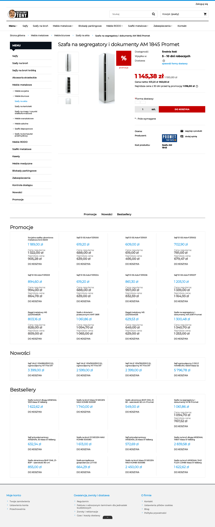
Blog (146, 509)
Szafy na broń (20, 63)
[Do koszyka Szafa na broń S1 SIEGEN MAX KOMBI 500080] (91, 449)
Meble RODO (20, 142)
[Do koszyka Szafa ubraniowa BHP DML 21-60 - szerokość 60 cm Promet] (140, 412)
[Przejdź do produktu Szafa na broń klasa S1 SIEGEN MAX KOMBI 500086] (140, 461)
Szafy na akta (21, 101)
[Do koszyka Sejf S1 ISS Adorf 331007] (188, 301)
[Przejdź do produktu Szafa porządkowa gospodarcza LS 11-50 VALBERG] (91, 461)
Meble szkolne (21, 123)
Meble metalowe (22, 84)
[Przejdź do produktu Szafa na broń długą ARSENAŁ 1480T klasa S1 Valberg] (188, 438)
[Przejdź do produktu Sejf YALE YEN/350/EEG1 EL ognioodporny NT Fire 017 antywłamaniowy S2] (140, 364)
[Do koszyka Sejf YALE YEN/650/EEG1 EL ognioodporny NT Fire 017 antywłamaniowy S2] (42, 375)
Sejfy (15, 56)
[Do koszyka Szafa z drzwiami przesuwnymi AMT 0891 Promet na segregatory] (91, 339)
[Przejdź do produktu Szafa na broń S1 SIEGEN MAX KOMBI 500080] (91, 438)
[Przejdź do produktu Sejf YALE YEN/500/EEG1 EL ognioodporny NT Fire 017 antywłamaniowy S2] (91, 364)
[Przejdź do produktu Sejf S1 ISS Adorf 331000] (91, 239)
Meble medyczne (22, 163)
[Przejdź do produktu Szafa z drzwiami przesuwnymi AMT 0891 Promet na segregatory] (91, 313)
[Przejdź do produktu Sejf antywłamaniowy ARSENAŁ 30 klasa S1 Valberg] (42, 438)
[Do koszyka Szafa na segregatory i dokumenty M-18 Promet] (188, 426)
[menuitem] (13, 26)
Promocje (18, 199)
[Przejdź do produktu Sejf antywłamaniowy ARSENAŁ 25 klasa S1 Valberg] (140, 438)
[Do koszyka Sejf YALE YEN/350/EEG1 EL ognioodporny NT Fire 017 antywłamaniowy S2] (140, 375)
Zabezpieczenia (21, 178)
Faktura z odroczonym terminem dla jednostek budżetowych (102, 506)
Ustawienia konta (19, 505)
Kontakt (148, 501)
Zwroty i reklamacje (87, 511)
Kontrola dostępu (22, 185)
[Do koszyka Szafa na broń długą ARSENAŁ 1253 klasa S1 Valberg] (42, 412)
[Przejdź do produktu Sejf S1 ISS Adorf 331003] (42, 276)
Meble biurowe (22, 96)
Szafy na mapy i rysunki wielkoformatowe (26, 112)
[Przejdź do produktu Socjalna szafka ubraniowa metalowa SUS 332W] (42, 239)
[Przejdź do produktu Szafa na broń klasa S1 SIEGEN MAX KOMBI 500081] (91, 401)
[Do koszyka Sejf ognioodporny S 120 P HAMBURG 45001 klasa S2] (188, 375)
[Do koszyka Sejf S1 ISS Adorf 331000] (91, 264)
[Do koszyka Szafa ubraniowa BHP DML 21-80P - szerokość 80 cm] (42, 472)
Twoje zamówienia (20, 501)
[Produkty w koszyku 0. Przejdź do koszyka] (184, 14)
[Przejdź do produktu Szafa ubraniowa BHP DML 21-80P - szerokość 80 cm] (42, 461)
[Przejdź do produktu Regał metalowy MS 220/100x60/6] (42, 313)
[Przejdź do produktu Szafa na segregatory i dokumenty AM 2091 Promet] (188, 313)
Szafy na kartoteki (23, 106)
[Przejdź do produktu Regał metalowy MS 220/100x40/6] (140, 313)
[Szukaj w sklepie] (130, 14)
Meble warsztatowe (24, 118)
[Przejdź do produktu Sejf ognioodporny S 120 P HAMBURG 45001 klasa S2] (188, 364)
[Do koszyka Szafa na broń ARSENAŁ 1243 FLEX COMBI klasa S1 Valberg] (188, 472)
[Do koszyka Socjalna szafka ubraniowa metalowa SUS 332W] (42, 264)
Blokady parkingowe (24, 170)
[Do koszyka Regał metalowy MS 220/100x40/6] (140, 339)
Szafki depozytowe (24, 129)
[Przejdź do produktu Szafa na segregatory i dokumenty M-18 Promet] (188, 401)
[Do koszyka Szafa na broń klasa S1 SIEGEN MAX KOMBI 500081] (91, 412)
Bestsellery (124, 214)
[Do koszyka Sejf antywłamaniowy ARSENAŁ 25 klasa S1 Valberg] (140, 449)
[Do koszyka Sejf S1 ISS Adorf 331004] (91, 301)
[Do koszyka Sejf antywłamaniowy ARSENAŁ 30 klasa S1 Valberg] (42, 449)
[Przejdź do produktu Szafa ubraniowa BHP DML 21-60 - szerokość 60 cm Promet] (140, 401)
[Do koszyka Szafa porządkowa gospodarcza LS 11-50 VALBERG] (91, 472)
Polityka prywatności (155, 513)
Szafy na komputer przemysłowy (24, 135)
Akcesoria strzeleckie (24, 77)
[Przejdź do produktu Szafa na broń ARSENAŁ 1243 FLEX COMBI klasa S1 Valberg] (188, 461)
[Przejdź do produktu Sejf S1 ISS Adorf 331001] (140, 239)
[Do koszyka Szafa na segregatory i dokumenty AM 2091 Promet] (188, 339)
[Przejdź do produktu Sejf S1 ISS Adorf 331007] (188, 276)
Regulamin (83, 501)
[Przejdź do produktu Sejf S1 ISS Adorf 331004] (91, 276)
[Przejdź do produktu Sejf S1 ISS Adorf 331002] (188, 239)
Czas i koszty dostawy (88, 515)
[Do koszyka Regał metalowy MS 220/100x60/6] (42, 339)
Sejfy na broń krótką (24, 70)
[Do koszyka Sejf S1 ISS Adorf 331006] (140, 301)
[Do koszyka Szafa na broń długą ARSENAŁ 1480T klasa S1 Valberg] (188, 449)
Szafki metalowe (21, 149)
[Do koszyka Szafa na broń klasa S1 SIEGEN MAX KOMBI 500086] (140, 472)
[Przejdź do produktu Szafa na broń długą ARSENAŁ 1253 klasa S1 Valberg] (42, 401)
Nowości (17, 192)
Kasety (16, 156)
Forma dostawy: (144, 99)
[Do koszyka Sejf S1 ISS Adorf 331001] (140, 264)
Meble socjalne (22, 91)
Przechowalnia (17, 509)
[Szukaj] (153, 14)
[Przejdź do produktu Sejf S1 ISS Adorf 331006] (140, 276)
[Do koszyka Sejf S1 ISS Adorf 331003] (42, 301)
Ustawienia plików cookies (158, 505)
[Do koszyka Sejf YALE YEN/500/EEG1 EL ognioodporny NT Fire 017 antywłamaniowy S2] (91, 375)
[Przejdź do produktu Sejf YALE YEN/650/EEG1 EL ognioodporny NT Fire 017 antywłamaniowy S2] (42, 364)
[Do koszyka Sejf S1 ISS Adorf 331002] (188, 264)
